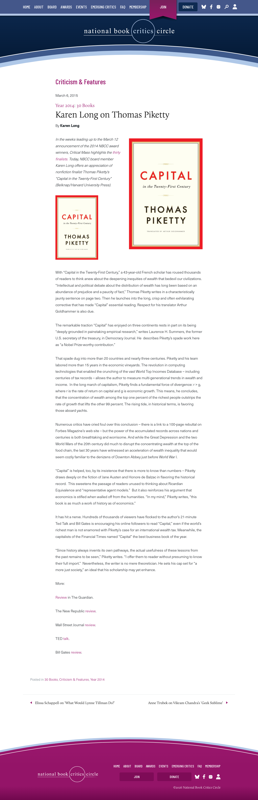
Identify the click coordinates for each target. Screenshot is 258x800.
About (39, 6)
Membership (138, 6)
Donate (188, 6)
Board (52, 6)
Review (61, 597)
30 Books (86, 105)
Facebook (212, 7)
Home (26, 6)
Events (81, 6)
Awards (66, 6)
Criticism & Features (80, 81)
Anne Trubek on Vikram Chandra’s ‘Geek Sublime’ (185, 703)
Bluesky (204, 7)
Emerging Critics (103, 6)
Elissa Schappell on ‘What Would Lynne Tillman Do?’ (75, 703)
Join (163, 6)
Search (227, 7)
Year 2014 (64, 105)
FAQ (122, 6)
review (90, 611)
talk (65, 638)
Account (235, 7)
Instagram (218, 7)
